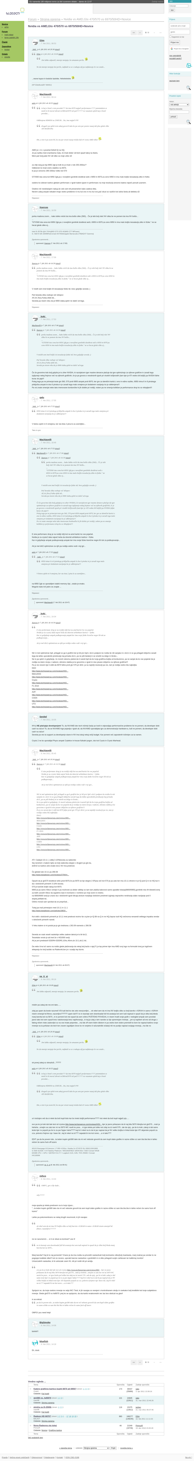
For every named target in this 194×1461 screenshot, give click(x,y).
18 (70, 1416)
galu (33, 103)
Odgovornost (36, 1457)
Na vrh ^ (188, 1457)
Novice (5, 24)
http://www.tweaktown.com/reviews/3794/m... (50, 875)
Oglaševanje (49, 1457)
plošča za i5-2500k (42, 1407)
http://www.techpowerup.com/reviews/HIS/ (83, 1270)
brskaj (7, 50)
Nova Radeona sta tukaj (45, 1425)
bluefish (44, 1341)
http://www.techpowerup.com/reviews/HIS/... (50, 671)
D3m (42, 40)
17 (67, 1416)
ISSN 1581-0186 (72, 1457)
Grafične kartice (55, 1430)
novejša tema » (126, 1448)
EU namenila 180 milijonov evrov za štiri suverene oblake (61, 2)
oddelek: (92, 1448)
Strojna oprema (48, 1403)
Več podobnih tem (35, 1438)
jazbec (138, 1407)
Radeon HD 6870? (42, 1416)
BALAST (36, 1419)
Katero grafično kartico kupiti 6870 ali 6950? (54, 1389)
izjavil (57, 49)
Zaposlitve (6, 46)
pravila (7, 57)
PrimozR (36, 1428)
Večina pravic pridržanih (19, 1457)
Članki (4, 42)
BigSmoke (45, 1322)
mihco (43, 1176)
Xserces (44, 207)
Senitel (43, 716)
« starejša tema (65, 1448)
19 (73, 1416)
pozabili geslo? (175, 58)
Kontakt (60, 1457)
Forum (5, 32)
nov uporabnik (175, 56)
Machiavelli (46, 94)
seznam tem (174, 81)
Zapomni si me (176, 37)
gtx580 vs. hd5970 (42, 1398)
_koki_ (34, 49)
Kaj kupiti (45, 1394)
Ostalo (5, 54)
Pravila (5, 1457)
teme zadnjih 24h (12, 38)
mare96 (36, 1400)
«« (134, 33)
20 (75, 1416)
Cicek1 (36, 1391)
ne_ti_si (44, 976)
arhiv (7, 27)
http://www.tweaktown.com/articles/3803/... (49, 911)
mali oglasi (9, 35)
